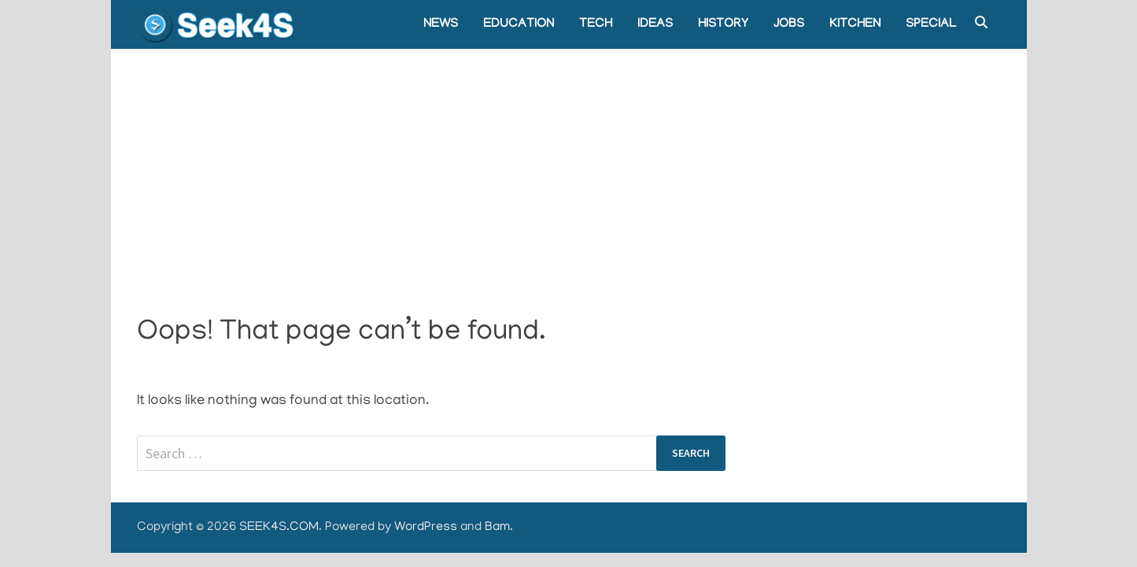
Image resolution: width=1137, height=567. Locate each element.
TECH (595, 24)
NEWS (440, 24)
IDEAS (655, 24)
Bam (497, 528)
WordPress (425, 528)
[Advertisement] (569, 167)
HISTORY (723, 24)
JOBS (788, 24)
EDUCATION (518, 24)
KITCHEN (854, 24)
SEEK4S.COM (279, 528)
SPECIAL (931, 24)
